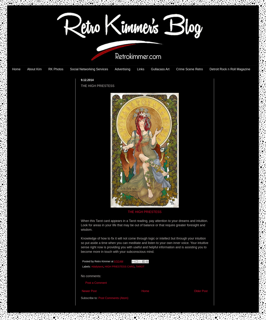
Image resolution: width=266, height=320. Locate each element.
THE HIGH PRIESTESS (145, 212)
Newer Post (89, 291)
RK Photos (55, 69)
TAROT (140, 266)
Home (16, 69)
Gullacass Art (160, 69)
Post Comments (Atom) (113, 298)
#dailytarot (97, 266)
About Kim (34, 69)
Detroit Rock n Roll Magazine (230, 69)
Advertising (122, 69)
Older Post (201, 291)
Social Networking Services (89, 69)
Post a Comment (96, 282)
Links (140, 69)
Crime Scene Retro (189, 69)
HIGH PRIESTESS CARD (120, 266)
